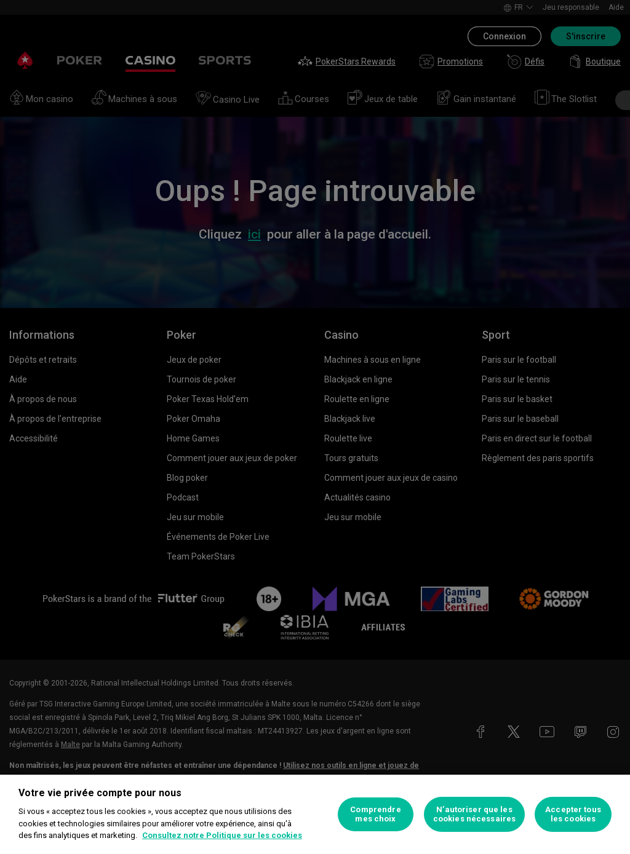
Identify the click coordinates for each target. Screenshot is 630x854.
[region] (315, 814)
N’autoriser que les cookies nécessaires (474, 814)
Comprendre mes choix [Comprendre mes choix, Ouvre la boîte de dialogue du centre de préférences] (375, 814)
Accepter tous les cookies (573, 814)
